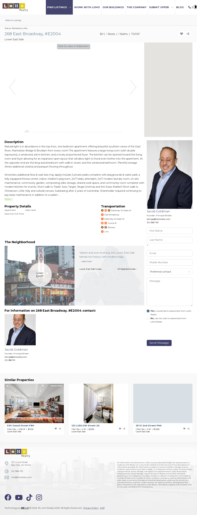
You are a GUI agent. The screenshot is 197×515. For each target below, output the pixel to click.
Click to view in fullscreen (73, 46)
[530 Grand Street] (37, 409)
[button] (59, 7)
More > (9, 198)
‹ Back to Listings (13, 20)
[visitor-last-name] (169, 240)
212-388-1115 (152, 222)
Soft (25, 508)
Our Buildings (113, 7)
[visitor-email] (169, 253)
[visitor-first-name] (169, 231)
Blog (180, 7)
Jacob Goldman (158, 211)
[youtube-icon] (19, 497)
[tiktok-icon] (29, 497)
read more (87, 261)
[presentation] (170, 332)
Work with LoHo (87, 7)
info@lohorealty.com (21, 477)
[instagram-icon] (39, 497)
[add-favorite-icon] (181, 34)
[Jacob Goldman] (23, 339)
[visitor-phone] (169, 262)
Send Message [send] (159, 342)
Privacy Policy (90, 508)
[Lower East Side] (40, 275)
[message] (169, 291)
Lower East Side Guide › (91, 269)
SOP (102, 508)
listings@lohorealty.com (158, 219)
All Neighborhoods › (127, 269)
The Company (136, 7)
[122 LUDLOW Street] (101, 409)
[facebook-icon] (8, 497)
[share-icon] (188, 34)
